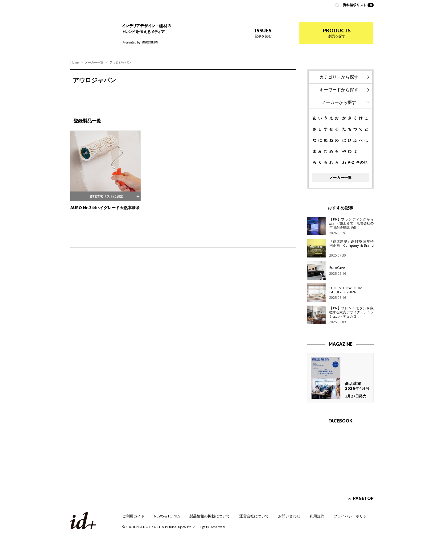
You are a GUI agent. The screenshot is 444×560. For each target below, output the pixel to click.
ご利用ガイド (133, 516)
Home (74, 62)
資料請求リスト (358, 4)
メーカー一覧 (94, 62)
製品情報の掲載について (209, 516)
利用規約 (317, 516)
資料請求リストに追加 (105, 196)
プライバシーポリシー (352, 516)
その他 (361, 162)
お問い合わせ (289, 516)
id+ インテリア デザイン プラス (91, 27)
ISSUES (263, 32)
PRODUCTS (337, 32)
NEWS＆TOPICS (167, 516)
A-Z (351, 162)
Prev (78, 98)
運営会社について (254, 516)
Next (288, 98)
